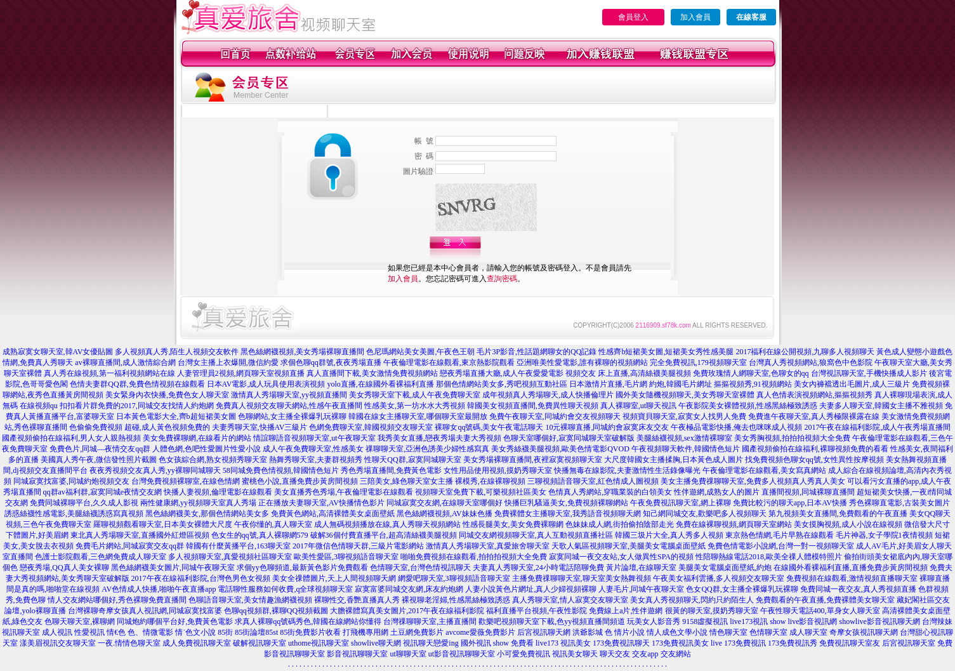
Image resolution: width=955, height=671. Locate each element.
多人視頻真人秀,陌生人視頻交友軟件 (177, 351)
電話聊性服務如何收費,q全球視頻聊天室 (285, 589)
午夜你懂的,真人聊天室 (273, 524)
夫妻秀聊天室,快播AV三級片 (260, 427)
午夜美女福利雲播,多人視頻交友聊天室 (718, 578)
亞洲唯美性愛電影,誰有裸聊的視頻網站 (582, 362)
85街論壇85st (256, 632)
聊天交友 (615, 653)
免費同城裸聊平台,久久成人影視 (84, 502)
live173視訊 (749, 621)
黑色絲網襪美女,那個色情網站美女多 (207, 513)
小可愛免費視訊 (523, 653)
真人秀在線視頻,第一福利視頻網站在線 (109, 373)
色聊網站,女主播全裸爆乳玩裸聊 (292, 416)
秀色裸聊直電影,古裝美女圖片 (899, 502)
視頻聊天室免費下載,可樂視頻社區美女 (480, 492)
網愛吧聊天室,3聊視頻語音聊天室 (454, 578)
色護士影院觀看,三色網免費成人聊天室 (100, 556)
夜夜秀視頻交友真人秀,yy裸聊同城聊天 (155, 470)
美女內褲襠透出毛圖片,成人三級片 (852, 384)
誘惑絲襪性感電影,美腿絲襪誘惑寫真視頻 (73, 513)
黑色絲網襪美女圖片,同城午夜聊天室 (173, 567)
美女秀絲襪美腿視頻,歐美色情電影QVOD (560, 448)
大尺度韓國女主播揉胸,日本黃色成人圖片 (673, 459)
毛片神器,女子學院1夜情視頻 (884, 535)
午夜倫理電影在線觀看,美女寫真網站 (764, 470)
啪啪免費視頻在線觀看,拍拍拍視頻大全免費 (473, 556)
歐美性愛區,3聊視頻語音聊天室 (346, 556)
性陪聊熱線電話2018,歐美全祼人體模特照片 (768, 556)
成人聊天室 (808, 632)
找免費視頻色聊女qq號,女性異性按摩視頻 (814, 459)
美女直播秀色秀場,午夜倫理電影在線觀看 (343, 492)
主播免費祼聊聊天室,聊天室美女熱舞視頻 (581, 578)
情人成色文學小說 (677, 632)
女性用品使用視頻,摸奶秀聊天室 (498, 470)
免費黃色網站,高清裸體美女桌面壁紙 (333, 513)
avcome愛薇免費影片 (480, 632)
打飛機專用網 (365, 632)
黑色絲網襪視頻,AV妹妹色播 (444, 513)
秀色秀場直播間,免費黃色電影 (391, 470)
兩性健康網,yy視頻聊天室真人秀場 (198, 502)
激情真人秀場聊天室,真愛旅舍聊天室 (488, 545)
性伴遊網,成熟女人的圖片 (717, 492)
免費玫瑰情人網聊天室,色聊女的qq (751, 373)
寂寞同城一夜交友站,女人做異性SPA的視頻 (621, 556)
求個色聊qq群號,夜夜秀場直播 (330, 362)
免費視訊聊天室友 (849, 643)
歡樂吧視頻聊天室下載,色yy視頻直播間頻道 (551, 621)
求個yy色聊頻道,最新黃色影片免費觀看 (302, 567)
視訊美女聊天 (575, 653)
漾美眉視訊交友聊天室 (58, 643)
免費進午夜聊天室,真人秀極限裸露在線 (813, 416)
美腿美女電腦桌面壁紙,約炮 (725, 567)
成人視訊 (57, 632)
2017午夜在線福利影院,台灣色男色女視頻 (200, 578)
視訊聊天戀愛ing (430, 643)
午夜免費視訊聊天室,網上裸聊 (680, 502)
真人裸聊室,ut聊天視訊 (638, 405)
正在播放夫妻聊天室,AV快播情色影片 (321, 502)
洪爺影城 (587, 632)
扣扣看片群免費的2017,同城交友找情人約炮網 (137, 405)
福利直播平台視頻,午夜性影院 (536, 610)
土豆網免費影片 (417, 632)
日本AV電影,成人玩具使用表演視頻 (266, 384)
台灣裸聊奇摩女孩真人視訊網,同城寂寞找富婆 (145, 610)
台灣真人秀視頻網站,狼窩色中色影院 (811, 362)
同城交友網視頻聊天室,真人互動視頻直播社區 (536, 535)
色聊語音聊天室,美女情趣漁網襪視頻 (250, 599)
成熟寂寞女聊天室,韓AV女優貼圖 (58, 351)
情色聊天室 (728, 632)
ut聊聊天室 (408, 653)
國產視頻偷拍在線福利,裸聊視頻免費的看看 (815, 448)
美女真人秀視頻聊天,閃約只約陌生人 (692, 599)
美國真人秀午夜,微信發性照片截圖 (99, 459)
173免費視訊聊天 (621, 643)
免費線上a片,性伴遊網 (625, 610)
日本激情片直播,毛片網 (608, 384)
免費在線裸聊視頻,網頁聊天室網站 (734, 524)
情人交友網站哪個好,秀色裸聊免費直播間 (117, 599)
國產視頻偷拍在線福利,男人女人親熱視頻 (71, 438)
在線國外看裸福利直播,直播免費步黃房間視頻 (851, 567)
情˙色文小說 (195, 632)
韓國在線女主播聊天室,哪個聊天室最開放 (417, 416)
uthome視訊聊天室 (318, 643)
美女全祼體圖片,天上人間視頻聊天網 (334, 578)
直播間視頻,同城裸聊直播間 (808, 492)
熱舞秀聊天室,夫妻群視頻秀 (315, 459)
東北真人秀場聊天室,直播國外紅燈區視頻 (139, 535)
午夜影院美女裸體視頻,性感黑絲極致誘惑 (747, 405)
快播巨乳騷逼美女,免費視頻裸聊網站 (566, 502)
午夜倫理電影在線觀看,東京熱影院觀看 (449, 362)
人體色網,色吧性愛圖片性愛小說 (206, 448)
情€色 (116, 632)
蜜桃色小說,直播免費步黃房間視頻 (300, 481)
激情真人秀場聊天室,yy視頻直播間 (289, 394)
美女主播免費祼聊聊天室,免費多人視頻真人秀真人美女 (753, 481)
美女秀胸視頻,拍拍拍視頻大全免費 (792, 438)
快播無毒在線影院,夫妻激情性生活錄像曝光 (627, 470)
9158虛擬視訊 (705, 621)
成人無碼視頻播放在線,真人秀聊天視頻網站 (387, 524)
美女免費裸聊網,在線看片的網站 (197, 438)
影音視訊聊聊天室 (357, 653)
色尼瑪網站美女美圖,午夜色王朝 (420, 351)
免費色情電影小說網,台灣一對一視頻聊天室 (781, 545)
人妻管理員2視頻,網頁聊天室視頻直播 (241, 373)
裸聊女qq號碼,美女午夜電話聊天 (489, 427)
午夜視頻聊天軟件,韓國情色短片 (685, 448)
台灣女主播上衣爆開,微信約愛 (228, 362)
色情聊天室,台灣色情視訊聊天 (420, 567)
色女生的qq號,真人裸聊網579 (259, 535)
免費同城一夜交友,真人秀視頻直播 (858, 589)
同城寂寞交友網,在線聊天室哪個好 (444, 502)
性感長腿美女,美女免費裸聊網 (513, 524)
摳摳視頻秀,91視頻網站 (753, 384)
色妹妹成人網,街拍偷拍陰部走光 (619, 524)
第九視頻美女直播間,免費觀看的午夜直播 (837, 513)
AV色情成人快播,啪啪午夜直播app (159, 589)
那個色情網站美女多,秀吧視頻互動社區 (501, 384)
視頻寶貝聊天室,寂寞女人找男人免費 (684, 416)
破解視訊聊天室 (259, 643)
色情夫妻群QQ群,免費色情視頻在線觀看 (137, 384)
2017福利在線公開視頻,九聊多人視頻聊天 (804, 351)
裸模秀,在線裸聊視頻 (490, 481)
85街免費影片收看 (310, 632)
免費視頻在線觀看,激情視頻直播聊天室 (852, 578)
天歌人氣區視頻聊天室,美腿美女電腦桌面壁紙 (628, 545)
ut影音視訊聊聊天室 (461, 653)
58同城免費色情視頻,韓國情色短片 (281, 470)
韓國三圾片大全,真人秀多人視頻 (669, 535)
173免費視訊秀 (792, 643)
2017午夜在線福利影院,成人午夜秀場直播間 (877, 427)
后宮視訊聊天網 (543, 632)
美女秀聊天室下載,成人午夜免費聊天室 (414, 394)
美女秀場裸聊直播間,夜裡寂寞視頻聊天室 (532, 459)
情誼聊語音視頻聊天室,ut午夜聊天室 (314, 438)
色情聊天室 (768, 632)
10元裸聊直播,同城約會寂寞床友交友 (607, 427)
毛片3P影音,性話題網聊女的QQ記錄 (536, 351)
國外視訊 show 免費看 (497, 643)
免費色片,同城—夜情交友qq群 (99, 448)
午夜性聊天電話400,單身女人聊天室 (820, 610)
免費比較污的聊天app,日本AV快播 (790, 502)
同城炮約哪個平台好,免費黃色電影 (175, 621)
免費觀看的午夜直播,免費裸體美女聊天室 (825, 599)
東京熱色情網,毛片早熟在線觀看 (779, 535)
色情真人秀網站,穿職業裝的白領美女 (610, 492)
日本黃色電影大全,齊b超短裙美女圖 (176, 416)
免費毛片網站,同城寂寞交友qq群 (130, 545)
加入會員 (695, 17)
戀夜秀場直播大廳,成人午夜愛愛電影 (501, 373)
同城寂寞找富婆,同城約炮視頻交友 (71, 481)
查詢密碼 (502, 278)
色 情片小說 (625, 632)
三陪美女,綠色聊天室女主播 (406, 481)
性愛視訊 (89, 632)
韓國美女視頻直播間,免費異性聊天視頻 (532, 405)
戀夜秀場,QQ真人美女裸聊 (64, 567)
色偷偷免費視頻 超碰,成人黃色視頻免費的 (139, 427)
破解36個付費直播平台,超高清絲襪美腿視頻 (383, 535)
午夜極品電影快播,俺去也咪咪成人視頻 (736, 427)
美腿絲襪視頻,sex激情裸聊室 (684, 438)
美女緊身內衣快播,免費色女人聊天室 (167, 394)
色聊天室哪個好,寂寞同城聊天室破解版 (569, 438)
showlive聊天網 (376, 643)
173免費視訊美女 (680, 643)
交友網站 (676, 653)
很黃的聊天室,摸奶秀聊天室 (711, 610)
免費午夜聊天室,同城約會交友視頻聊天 (555, 416)
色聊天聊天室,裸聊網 (79, 621)
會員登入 (633, 17)
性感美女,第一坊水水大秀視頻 (414, 405)
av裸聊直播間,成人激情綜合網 (125, 362)
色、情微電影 (150, 632)
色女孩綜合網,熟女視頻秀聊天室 (213, 459)
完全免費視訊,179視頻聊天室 (698, 362)
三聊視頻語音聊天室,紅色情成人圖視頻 (593, 481)
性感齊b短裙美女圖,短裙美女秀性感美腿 (666, 351)
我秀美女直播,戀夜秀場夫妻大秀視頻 (439, 438)
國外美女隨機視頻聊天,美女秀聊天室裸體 (685, 394)
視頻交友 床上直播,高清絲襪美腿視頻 (628, 373)
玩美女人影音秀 (653, 621)
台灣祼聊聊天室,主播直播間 (430, 621)
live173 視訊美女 (563, 643)
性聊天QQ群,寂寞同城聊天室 (412, 459)
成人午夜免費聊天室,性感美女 (313, 448)
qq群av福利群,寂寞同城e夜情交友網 (102, 492)
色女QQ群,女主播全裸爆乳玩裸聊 (742, 589)
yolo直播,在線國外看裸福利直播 (380, 384)
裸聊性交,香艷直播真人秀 (357, 599)
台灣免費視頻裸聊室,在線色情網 (185, 481)
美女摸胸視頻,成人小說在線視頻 (848, 524)
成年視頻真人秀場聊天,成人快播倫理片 (548, 394)
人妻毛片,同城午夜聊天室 (641, 589)
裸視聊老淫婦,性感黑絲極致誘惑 (456, 599)
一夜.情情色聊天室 (129, 643)
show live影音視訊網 (803, 621)
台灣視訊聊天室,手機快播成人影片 (869, 373)
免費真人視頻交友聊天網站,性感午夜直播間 (289, 405)
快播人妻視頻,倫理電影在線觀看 (218, 492)
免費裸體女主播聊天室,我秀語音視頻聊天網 (567, 513)
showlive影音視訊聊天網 (880, 621)
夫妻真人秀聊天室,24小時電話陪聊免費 (538, 567)
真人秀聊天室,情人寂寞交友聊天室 (570, 599)
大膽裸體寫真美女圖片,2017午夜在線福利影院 (407, 610)
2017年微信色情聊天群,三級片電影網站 (358, 545)
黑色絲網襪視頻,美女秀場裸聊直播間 (302, 351)
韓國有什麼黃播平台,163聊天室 (238, 545)
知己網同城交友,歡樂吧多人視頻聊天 (705, 513)
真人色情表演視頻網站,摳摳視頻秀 (814, 394)
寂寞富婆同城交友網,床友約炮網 (409, 589)
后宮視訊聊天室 (908, 643)
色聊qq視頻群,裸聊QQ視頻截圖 (276, 610)
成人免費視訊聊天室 (196, 643)
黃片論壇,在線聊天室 (641, 567)
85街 (225, 632)
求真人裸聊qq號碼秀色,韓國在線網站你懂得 (308, 621)
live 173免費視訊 (738, 643)
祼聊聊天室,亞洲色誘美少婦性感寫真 (427, 448)
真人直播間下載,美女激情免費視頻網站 (372, 373)
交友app (645, 653)
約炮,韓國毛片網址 (680, 384)
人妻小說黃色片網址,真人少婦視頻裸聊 (530, 589)
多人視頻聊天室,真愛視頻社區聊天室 (230, 556)
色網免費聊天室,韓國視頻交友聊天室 (371, 427)
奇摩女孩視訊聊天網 (863, 632)
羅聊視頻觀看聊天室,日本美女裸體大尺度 (162, 524)
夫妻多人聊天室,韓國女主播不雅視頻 (881, 405)
